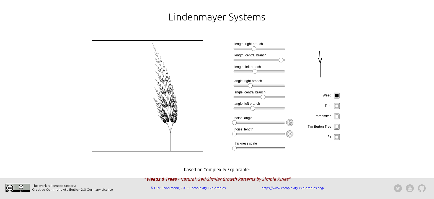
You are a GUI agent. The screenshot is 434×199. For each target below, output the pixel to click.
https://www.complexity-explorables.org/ (293, 188)
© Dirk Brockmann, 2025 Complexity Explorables (188, 188)
